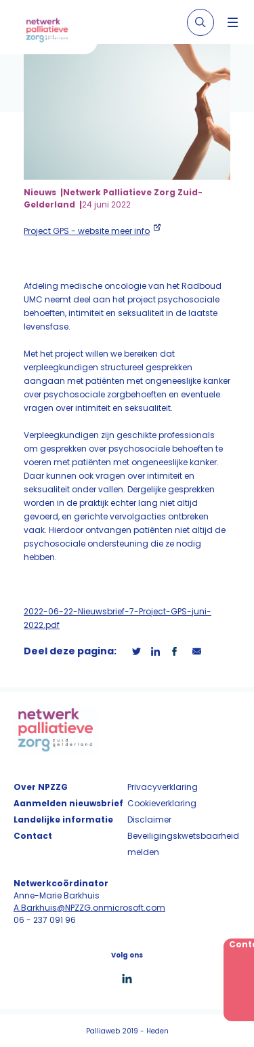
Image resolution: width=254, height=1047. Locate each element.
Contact (33, 836)
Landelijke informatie (63, 819)
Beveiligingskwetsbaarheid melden (183, 844)
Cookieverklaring (161, 803)
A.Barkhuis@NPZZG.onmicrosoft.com (89, 907)
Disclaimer (149, 819)
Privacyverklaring (162, 787)
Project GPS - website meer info (87, 231)
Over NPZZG (41, 787)
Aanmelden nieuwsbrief (68, 803)
